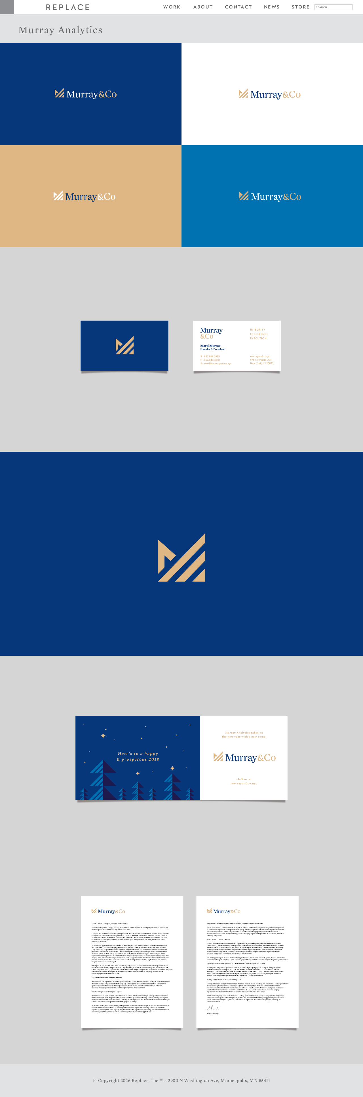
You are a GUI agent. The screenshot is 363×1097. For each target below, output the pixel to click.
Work (172, 7)
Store (301, 7)
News (272, 7)
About (203, 7)
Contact (238, 7)
